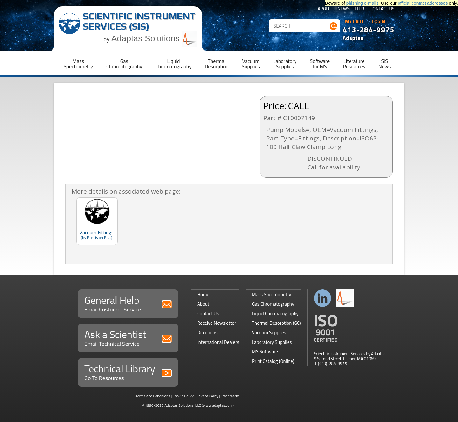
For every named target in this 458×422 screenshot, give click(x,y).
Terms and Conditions (152, 396)
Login (378, 21)
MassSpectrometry (78, 63)
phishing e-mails (362, 3)
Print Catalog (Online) (273, 361)
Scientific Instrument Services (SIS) (139, 21)
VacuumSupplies (251, 63)
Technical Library (128, 371)
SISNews (384, 63)
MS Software (265, 351)
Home (203, 294)
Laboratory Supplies (272, 342)
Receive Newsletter (216, 323)
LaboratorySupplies (284, 63)
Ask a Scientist (128, 337)
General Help (128, 303)
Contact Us (382, 9)
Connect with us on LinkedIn (322, 298)
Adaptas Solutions (154, 38)
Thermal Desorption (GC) (276, 323)
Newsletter (351, 9)
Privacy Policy (207, 396)
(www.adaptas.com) (218, 405)
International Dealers (218, 342)
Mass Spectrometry (271, 294)
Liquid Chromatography (275, 313)
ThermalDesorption (216, 63)
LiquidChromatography (173, 63)
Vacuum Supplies (269, 332)
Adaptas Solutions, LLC (182, 405)
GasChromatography (124, 63)
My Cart (354, 21)
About (324, 9)
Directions (207, 332)
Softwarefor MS (320, 63)
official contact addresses (423, 3)
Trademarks (230, 396)
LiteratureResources (354, 63)
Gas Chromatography (273, 304)
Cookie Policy (183, 396)
